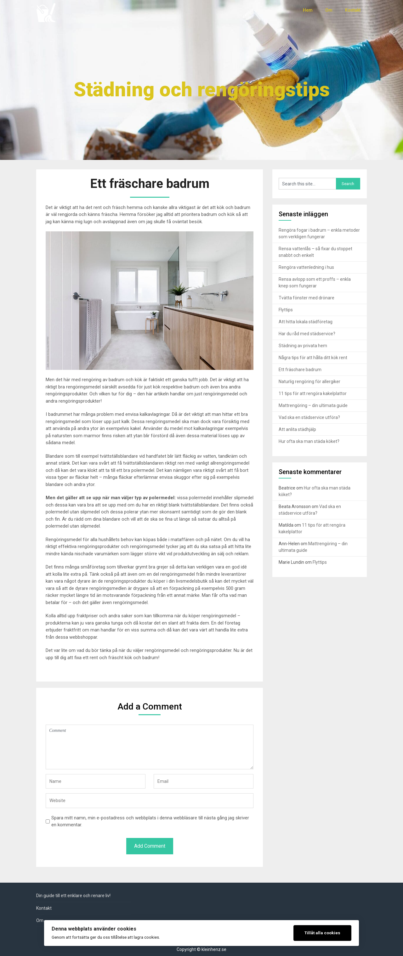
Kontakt (352, 10)
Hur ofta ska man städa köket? (309, 441)
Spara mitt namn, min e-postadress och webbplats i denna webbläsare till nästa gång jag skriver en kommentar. (150, 821)
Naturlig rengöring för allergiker (309, 381)
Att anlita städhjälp (297, 429)
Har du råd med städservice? (307, 333)
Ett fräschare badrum (300, 369)
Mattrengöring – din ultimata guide (313, 405)
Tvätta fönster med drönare (306, 297)
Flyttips (286, 309)
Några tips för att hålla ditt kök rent (313, 357)
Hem (308, 10)
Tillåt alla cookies (322, 932)
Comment (149, 747)
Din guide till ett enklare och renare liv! (73, 895)
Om (328, 10)
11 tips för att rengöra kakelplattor (313, 393)
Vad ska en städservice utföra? (309, 417)
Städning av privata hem (303, 345)
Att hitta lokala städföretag (305, 321)
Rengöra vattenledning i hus (306, 267)
